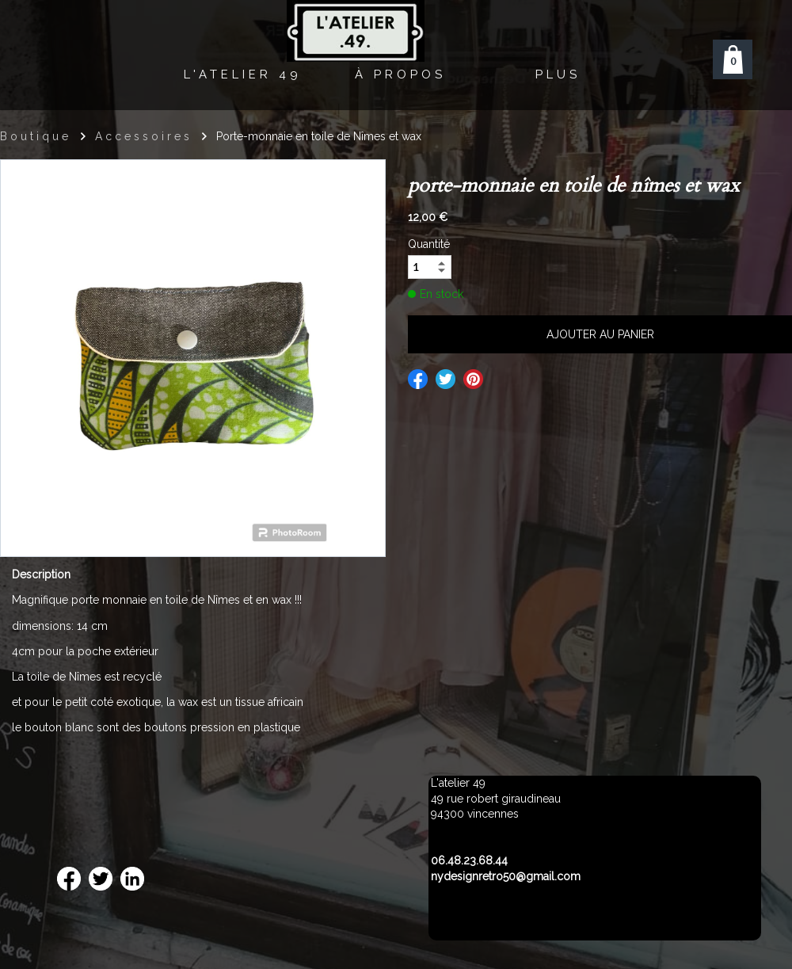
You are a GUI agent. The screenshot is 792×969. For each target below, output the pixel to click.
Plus (558, 74)
